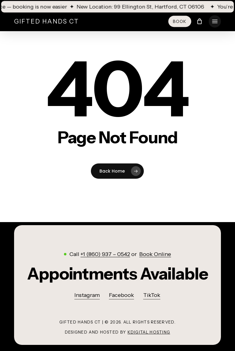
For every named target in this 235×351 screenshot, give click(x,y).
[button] (215, 21)
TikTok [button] (151, 295)
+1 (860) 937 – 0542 (105, 254)
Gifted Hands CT (46, 21)
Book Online (155, 254)
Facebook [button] (121, 295)
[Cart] (200, 21)
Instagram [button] (87, 295)
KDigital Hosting (149, 332)
